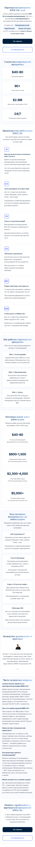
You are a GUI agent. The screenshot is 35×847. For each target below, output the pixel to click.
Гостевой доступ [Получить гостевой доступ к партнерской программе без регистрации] (17, 838)
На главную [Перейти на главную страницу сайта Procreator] (17, 41)
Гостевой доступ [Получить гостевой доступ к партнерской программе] (17, 50)
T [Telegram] (17, 669)
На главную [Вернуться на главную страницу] (17, 829)
